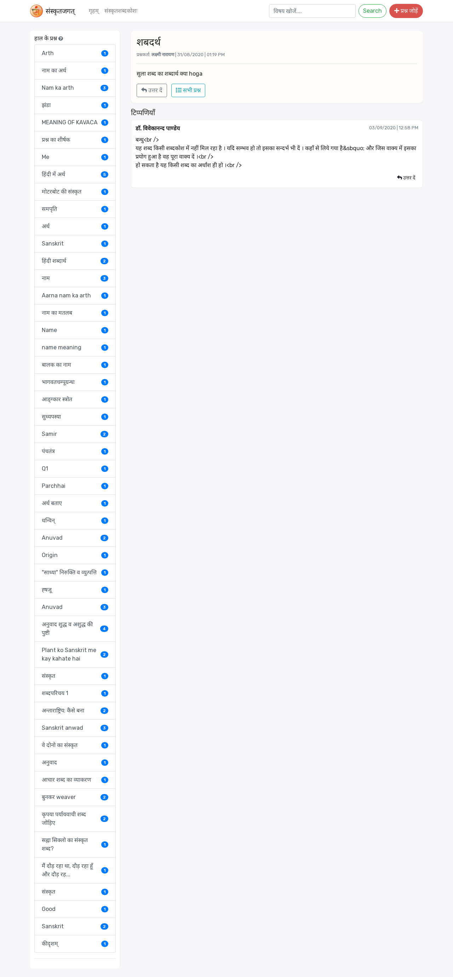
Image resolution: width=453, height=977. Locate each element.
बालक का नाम (75, 364)
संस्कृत (75, 676)
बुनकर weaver (75, 797)
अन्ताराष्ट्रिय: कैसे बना (75, 710)
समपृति (75, 209)
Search (372, 10)
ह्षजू (75, 589)
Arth (75, 53)
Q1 (75, 468)
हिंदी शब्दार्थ (75, 260)
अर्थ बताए (75, 503)
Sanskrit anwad (75, 727)
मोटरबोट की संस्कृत (75, 191)
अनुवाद (75, 762)
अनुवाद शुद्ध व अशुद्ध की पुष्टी (75, 628)
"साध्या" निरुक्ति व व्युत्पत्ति (75, 572)
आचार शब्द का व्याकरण (75, 779)
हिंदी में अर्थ (75, 174)
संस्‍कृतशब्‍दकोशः (120, 10)
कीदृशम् (75, 943)
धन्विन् (75, 520)
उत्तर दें (151, 90)
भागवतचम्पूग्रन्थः (75, 382)
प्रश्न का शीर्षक (75, 139)
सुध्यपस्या (75, 416)
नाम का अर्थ (75, 70)
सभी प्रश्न (188, 90)
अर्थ (75, 226)
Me (75, 157)
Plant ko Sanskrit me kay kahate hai (75, 654)
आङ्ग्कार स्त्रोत (75, 399)
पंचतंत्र (75, 451)
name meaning (75, 347)
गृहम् (94, 10)
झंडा (75, 105)
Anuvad (75, 537)
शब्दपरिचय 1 (75, 693)
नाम (75, 278)
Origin (75, 555)
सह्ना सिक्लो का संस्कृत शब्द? (75, 844)
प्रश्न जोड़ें (406, 10)
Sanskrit (75, 243)
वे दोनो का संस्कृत (75, 745)
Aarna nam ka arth (75, 295)
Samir (75, 434)
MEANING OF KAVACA (75, 122)
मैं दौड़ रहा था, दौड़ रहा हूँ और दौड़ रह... (75, 870)
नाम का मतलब (75, 312)
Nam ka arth (75, 87)
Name (75, 330)
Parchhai (75, 485)
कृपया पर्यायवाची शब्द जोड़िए (75, 818)
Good (75, 909)
